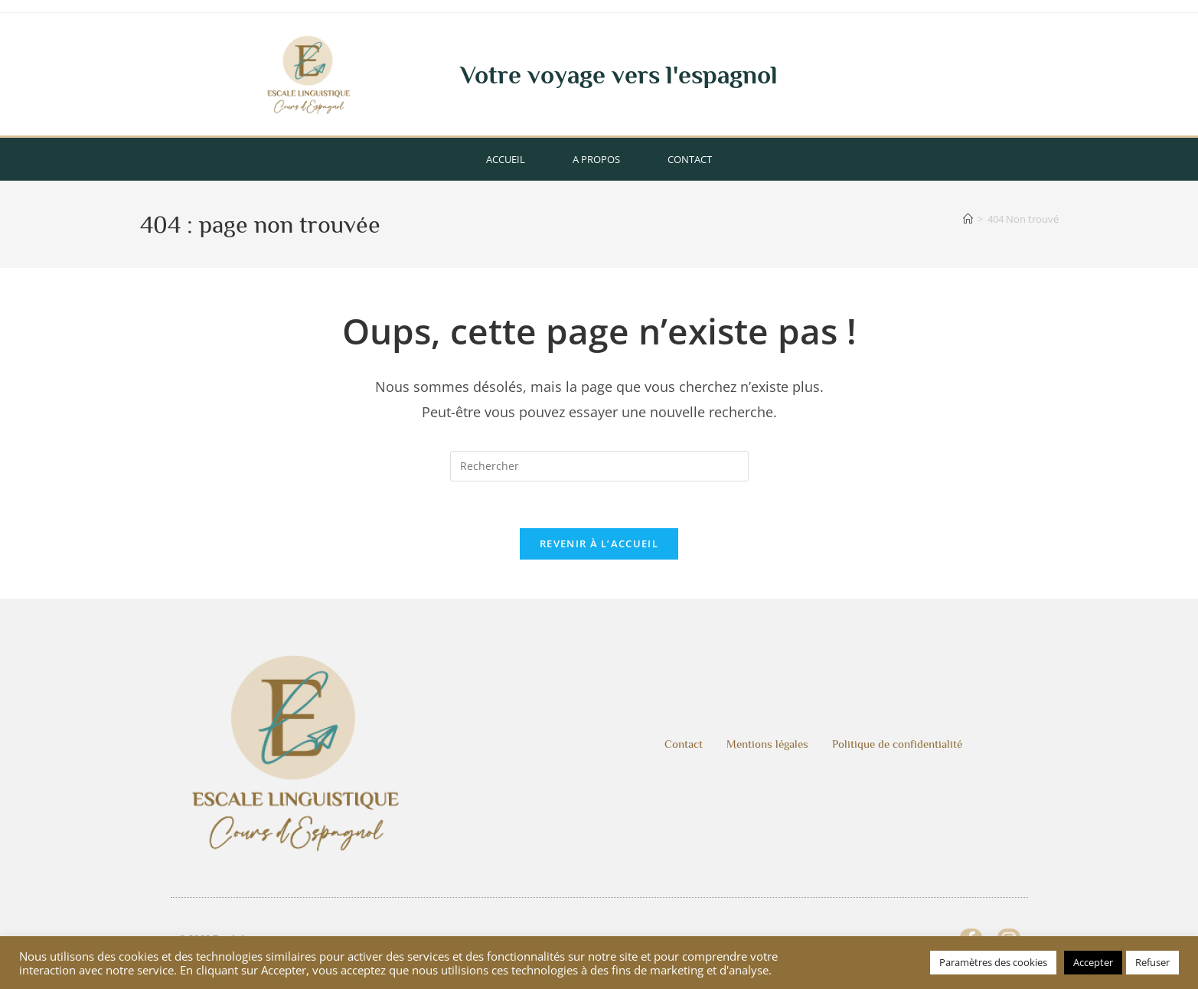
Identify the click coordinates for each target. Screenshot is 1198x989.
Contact (690, 159)
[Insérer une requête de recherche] (599, 466)
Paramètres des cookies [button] (993, 962)
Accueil (505, 159)
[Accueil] (968, 219)
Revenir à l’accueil (599, 543)
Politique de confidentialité (897, 743)
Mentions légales (767, 743)
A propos (596, 159)
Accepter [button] (1093, 962)
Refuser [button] (1152, 962)
